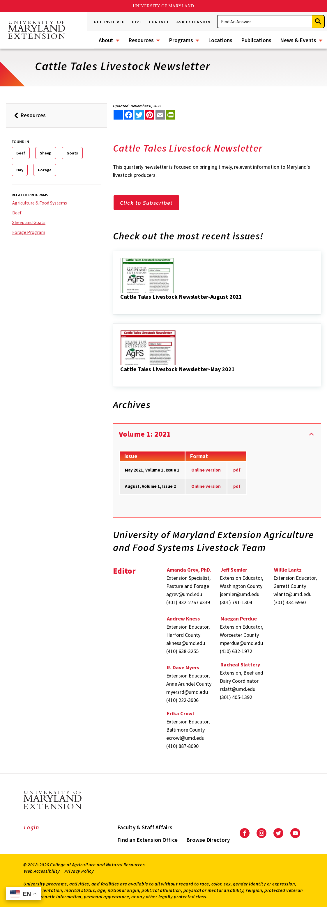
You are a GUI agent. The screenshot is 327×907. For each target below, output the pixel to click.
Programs (181, 40)
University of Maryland (163, 6)
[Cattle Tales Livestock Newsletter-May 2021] (120, 377)
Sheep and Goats (28, 222)
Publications (256, 40)
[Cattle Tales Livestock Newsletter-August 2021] (120, 304)
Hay (19, 169)
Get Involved (109, 21)
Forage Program (28, 232)
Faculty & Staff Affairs (144, 827)
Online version (206, 486)
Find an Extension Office (147, 839)
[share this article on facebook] (128, 115)
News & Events (298, 40)
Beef (20, 153)
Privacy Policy (79, 871)
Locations (220, 40)
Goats (72, 153)
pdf (237, 470)
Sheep (46, 153)
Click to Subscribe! (146, 202)
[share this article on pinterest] (149, 115)
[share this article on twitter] (139, 115)
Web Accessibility (42, 871)
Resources (141, 40)
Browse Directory (208, 839)
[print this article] (170, 115)
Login (31, 827)
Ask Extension (193, 21)
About (106, 40)
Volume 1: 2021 (145, 434)
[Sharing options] (118, 115)
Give (137, 21)
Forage (45, 169)
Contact (159, 21)
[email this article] (160, 115)
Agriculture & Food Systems (39, 203)
